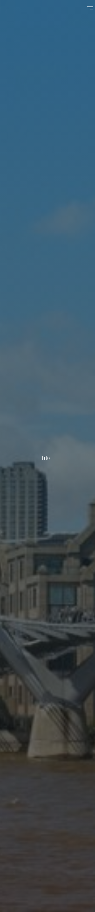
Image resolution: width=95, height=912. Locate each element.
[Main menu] (90, 7)
